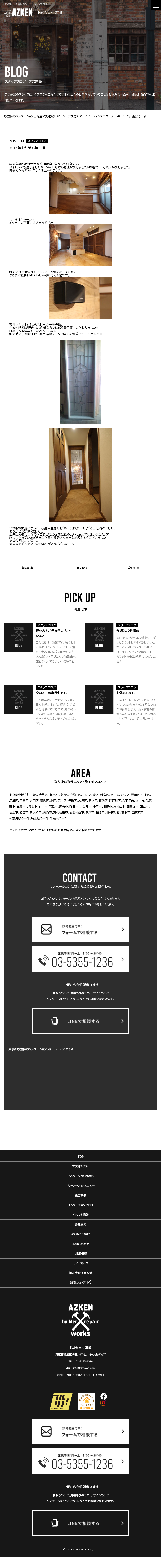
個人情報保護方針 (80, 1273)
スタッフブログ (37, 141)
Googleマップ (97, 1354)
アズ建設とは (80, 1166)
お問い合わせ (80, 1244)
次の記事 (133, 568)
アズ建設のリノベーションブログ (88, 116)
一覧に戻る (80, 568)
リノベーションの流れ (80, 1176)
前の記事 (27, 568)
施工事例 (80, 1195)
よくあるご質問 (80, 1234)
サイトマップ (80, 1263)
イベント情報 (81, 1215)
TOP (81, 1156)
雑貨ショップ (80, 1282)
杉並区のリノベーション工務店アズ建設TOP (32, 116)
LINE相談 (80, 1253)
